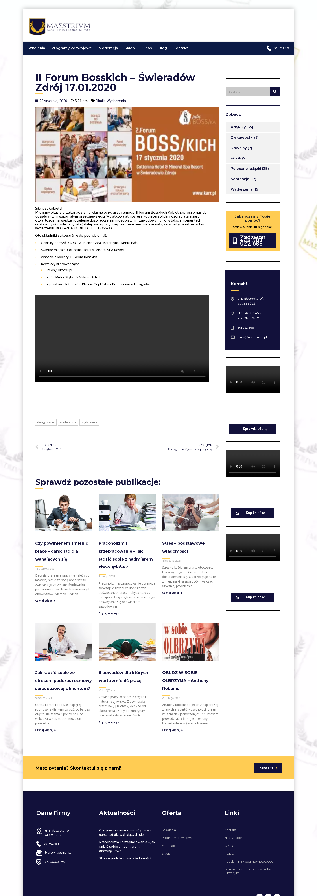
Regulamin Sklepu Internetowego (249, 861)
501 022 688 (279, 51)
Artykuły (238, 130)
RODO (229, 853)
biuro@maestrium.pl (252, 340)
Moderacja (110, 51)
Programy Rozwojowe (74, 51)
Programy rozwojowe (177, 837)
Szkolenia (38, 51)
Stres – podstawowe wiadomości (125, 858)
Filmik (100, 103)
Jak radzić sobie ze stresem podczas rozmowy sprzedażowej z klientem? (63, 683)
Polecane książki (246, 171)
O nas (149, 51)
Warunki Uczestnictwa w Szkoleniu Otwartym (249, 871)
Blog (165, 51)
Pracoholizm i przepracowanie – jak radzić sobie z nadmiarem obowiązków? (127, 846)
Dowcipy (239, 151)
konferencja (68, 425)
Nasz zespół (233, 837)
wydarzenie (89, 425)
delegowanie (46, 425)
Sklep (132, 51)
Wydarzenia (116, 103)
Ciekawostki (242, 140)
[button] (252, 243)
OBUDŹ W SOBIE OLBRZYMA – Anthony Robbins (185, 683)
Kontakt (183, 51)
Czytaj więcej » (45, 604)
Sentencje (240, 182)
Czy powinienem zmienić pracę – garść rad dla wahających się (61, 554)
